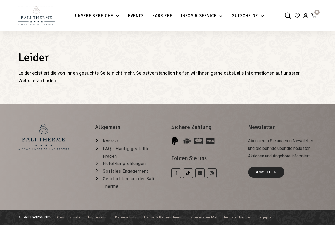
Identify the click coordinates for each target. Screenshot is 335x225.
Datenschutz (131, 217)
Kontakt (112, 141)
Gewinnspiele (69, 217)
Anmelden (268, 172)
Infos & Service (200, 16)
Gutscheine (246, 16)
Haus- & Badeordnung (172, 217)
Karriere (160, 15)
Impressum (100, 217)
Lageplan (284, 217)
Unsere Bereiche (95, 16)
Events (134, 15)
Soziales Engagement (128, 171)
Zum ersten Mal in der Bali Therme (234, 217)
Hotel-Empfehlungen (127, 163)
